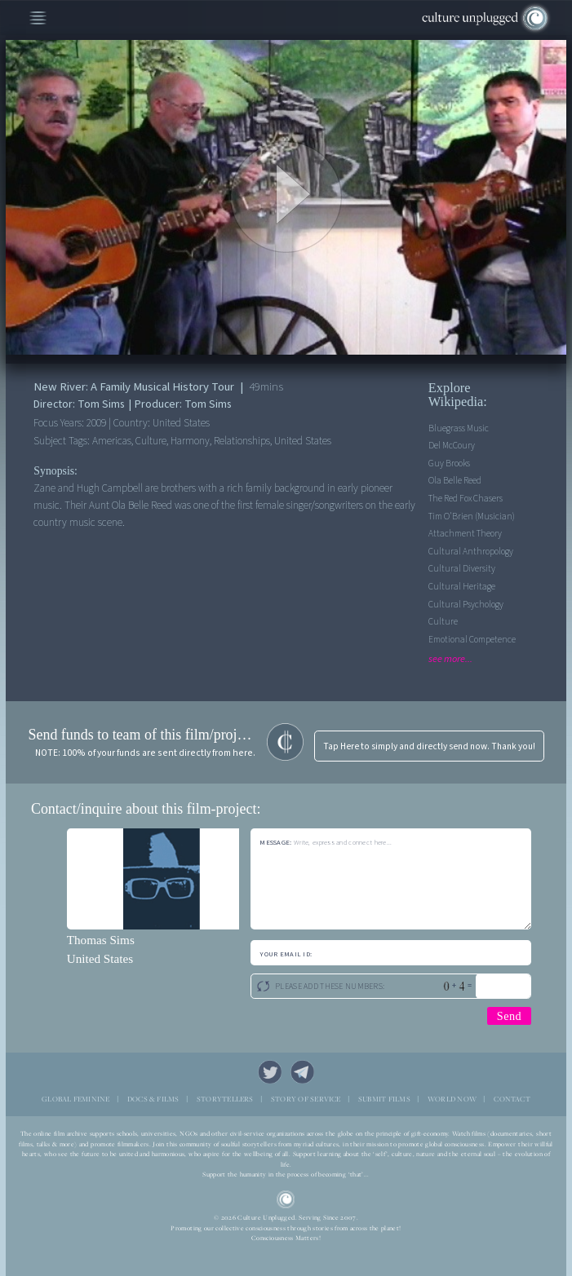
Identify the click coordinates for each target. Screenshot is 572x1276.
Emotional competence (472, 640)
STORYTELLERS (225, 1099)
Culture (443, 622)
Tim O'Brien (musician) (471, 516)
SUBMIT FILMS (384, 1099)
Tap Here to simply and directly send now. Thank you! (429, 746)
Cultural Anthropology (470, 552)
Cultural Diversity (461, 569)
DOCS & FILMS (153, 1099)
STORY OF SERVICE (306, 1099)
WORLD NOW (452, 1099)
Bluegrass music (458, 428)
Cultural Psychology (465, 605)
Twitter (270, 1072)
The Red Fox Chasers (465, 499)
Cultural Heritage (461, 587)
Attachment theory (465, 534)
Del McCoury (451, 446)
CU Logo (286, 1199)
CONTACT (512, 1099)
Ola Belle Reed (454, 481)
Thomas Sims (101, 940)
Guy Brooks (449, 463)
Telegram (302, 1072)
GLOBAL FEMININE (76, 1099)
